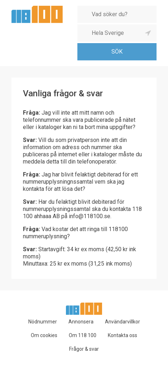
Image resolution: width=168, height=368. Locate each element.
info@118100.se (89, 216)
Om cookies (44, 335)
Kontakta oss (122, 335)
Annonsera (80, 322)
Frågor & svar (84, 349)
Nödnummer (42, 322)
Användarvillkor (122, 322)
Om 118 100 (82, 335)
